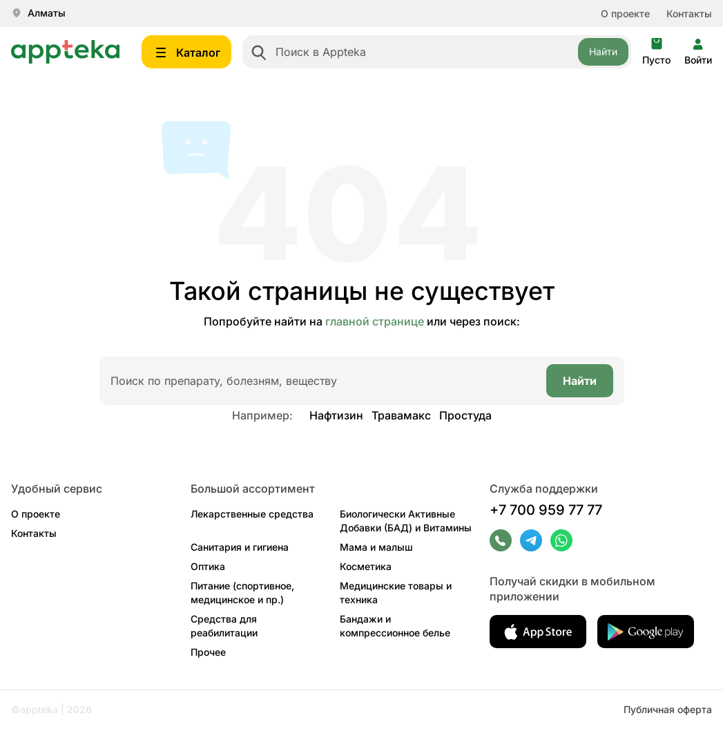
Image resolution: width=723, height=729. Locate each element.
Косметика (366, 566)
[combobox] (436, 51)
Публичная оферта (668, 709)
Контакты (689, 13)
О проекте (625, 13)
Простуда (465, 415)
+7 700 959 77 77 (546, 510)
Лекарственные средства (252, 514)
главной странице (374, 321)
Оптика (208, 566)
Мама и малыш (376, 547)
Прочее (208, 652)
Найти (603, 51)
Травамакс (401, 415)
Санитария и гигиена (240, 547)
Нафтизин (336, 415)
